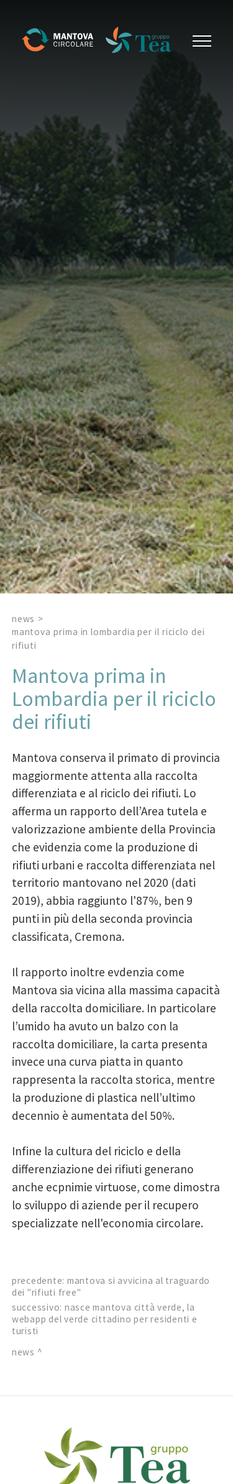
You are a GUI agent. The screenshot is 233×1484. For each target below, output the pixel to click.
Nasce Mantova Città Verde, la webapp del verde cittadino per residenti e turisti (105, 1319)
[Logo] (62, 41)
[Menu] (200, 41)
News (23, 619)
